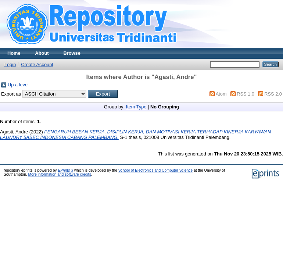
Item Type (136, 107)
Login (10, 64)
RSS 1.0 (245, 94)
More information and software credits (59, 174)
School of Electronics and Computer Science (155, 170)
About (42, 53)
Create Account (37, 64)
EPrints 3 (65, 170)
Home (14, 53)
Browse (72, 53)
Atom (221, 94)
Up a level (18, 84)
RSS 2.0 (273, 94)
